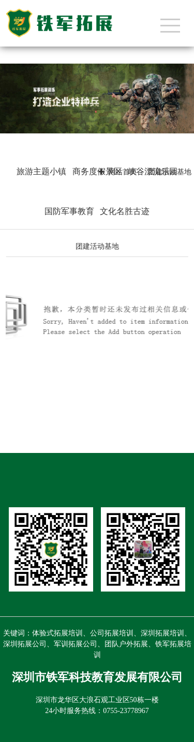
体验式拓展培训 (57, 633)
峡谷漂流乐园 (152, 171)
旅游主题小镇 (41, 171)
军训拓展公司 (75, 644)
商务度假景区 (97, 171)
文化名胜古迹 (125, 211)
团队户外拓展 (126, 644)
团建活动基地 (97, 246)
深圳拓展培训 (162, 633)
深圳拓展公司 (25, 644)
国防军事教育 (69, 211)
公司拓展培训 (111, 633)
